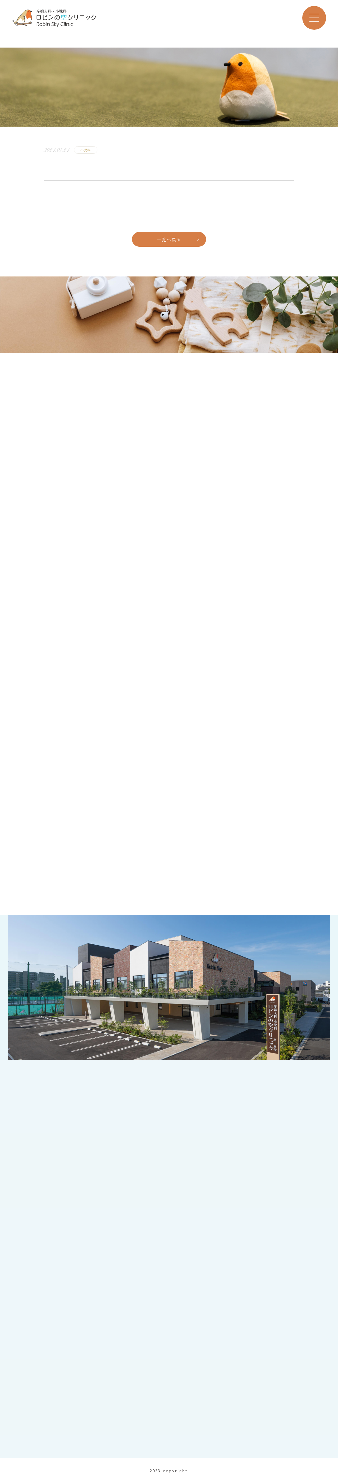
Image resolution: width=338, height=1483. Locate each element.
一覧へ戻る (169, 239)
